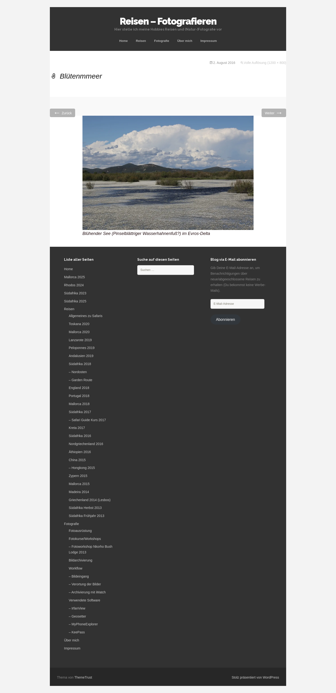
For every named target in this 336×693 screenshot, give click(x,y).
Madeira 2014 (79, 492)
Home (123, 40)
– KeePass (77, 632)
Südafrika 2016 (80, 436)
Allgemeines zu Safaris (85, 316)
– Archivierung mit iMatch (87, 592)
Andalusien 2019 (81, 356)
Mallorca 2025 (74, 277)
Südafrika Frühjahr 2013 (86, 516)
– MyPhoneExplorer (83, 624)
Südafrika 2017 (80, 412)
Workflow (75, 568)
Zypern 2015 (78, 476)
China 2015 (77, 460)
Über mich (184, 40)
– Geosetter (77, 616)
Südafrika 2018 (80, 364)
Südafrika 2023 (75, 293)
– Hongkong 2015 (82, 468)
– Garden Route (80, 380)
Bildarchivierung (80, 560)
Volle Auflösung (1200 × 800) (265, 63)
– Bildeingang (79, 576)
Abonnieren (225, 320)
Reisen (141, 40)
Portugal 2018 (79, 396)
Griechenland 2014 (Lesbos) (90, 500)
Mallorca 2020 (79, 332)
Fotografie (161, 40)
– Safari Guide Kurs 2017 (87, 420)
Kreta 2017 (77, 428)
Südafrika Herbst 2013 (85, 508)
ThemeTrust (83, 677)
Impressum (208, 40)
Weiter (274, 113)
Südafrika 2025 (75, 301)
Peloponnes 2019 (82, 348)
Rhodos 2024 (74, 285)
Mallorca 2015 (79, 484)
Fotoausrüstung (80, 531)
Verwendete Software (84, 600)
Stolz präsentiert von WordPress (255, 677)
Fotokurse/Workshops (85, 539)
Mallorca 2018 (79, 404)
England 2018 (79, 388)
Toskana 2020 (79, 324)
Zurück (62, 113)
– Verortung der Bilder (85, 584)
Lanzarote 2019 (80, 340)
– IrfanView (77, 608)
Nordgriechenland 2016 (86, 444)
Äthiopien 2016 (80, 452)
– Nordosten (78, 372)
